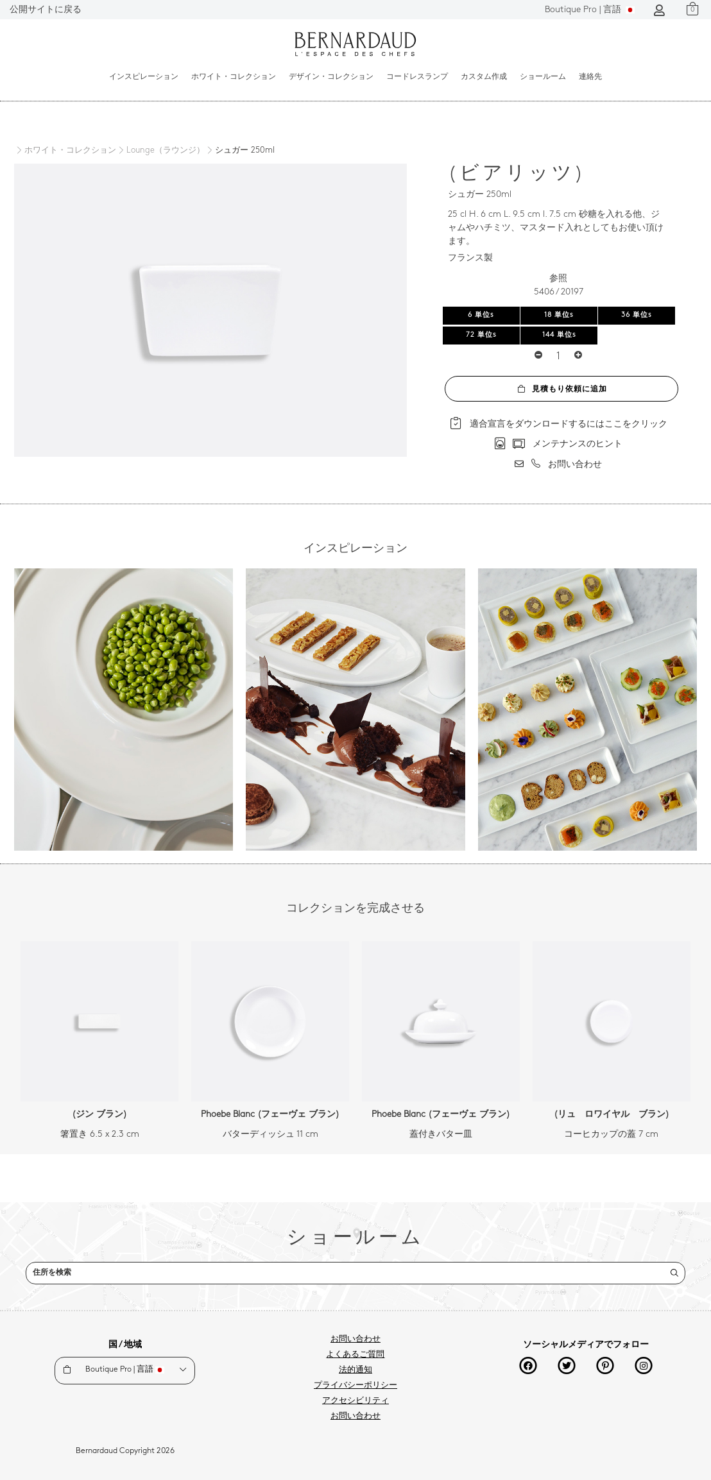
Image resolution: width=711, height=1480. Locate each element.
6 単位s (481, 315)
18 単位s (559, 315)
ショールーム (543, 77)
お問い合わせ (355, 1339)
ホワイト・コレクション (233, 77)
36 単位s (636, 315)
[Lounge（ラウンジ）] (160, 150)
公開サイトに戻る (45, 10)
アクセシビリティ (355, 1401)
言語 (590, 10)
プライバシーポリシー (355, 1386)
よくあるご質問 (355, 1355)
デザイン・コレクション (331, 77)
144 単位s (559, 335)
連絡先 (590, 77)
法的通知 (355, 1370)
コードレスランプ (417, 77)
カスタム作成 (484, 77)
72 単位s (481, 335)
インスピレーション (143, 77)
